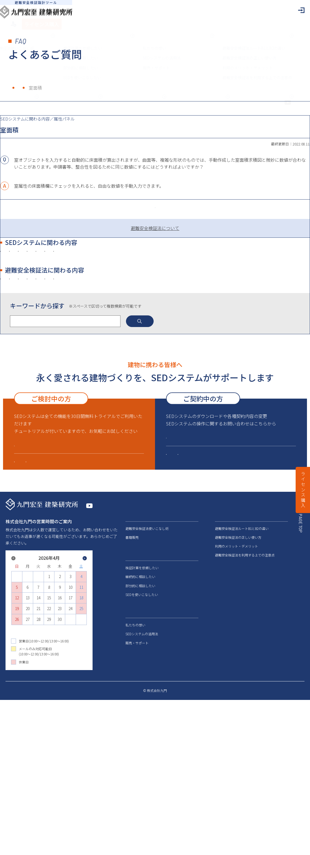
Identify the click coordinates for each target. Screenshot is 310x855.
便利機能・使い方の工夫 (155, 324)
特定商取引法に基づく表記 (209, 846)
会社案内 (223, 743)
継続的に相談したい (140, 726)
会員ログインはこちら (195, 575)
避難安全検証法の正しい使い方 (238, 687)
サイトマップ (294, 846)
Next (65, 715)
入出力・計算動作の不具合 (112, 336)
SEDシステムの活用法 (141, 783)
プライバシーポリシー (257, 846)
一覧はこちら (155, 235)
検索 (171, 443)
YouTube (99, 659)
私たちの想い (135, 775)
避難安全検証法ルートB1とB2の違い (242, 678)
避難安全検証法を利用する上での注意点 (245, 705)
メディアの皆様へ (231, 732)
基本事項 (107, 324)
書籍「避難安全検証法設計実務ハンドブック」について (153, 396)
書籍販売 (132, 687)
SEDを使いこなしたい (141, 744)
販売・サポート (95, 603)
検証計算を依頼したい (142, 717)
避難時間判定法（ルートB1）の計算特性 (75, 384)
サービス (133, 704)
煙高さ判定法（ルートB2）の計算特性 (168, 384)
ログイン (266, 10)
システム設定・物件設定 (59, 324)
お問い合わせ (227, 763)
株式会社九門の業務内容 (59, 396)
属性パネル (206, 324)
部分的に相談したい (140, 735)
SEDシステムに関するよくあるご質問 (207, 596)
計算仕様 (241, 324)
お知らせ (223, 753)
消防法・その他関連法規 (204, 372)
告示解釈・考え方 (52, 372)
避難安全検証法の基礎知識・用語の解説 (125, 372)
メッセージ (135, 665)
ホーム (15, 87)
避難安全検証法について (181, 263)
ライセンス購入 (303, 489)
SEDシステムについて (39, 603)
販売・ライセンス (52, 336)
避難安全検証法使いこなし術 (147, 678)
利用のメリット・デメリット (236, 696)
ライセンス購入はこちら (46, 583)
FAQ (36, 87)
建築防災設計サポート (191, 607)
